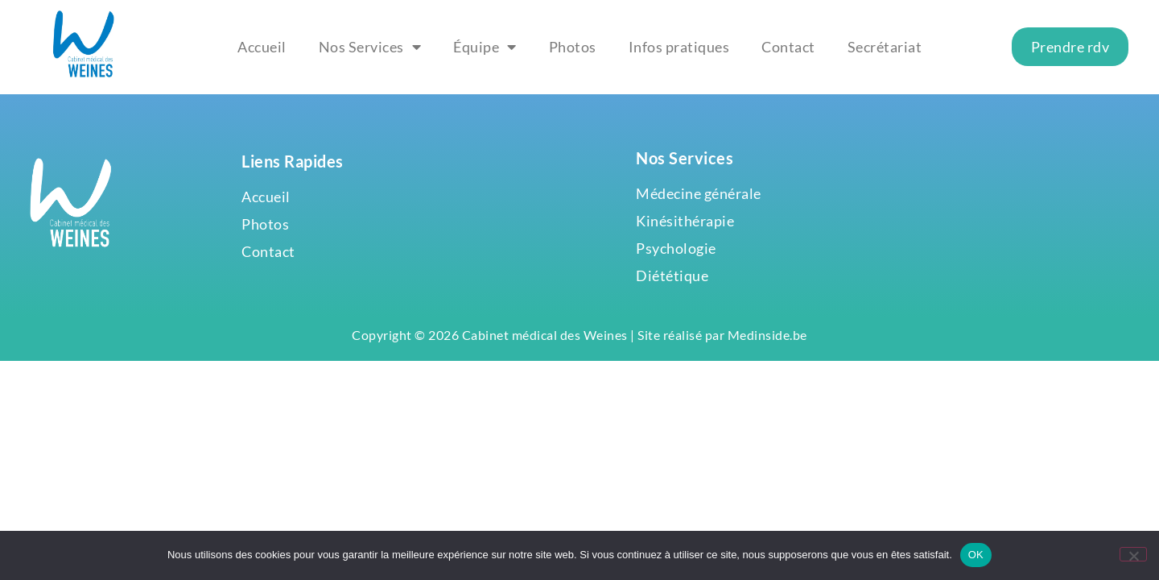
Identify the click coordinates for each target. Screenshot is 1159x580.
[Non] (1133, 554)
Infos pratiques (679, 47)
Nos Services (370, 46)
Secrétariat (885, 47)
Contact (788, 47)
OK (976, 555)
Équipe (485, 46)
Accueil (262, 47)
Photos (572, 47)
